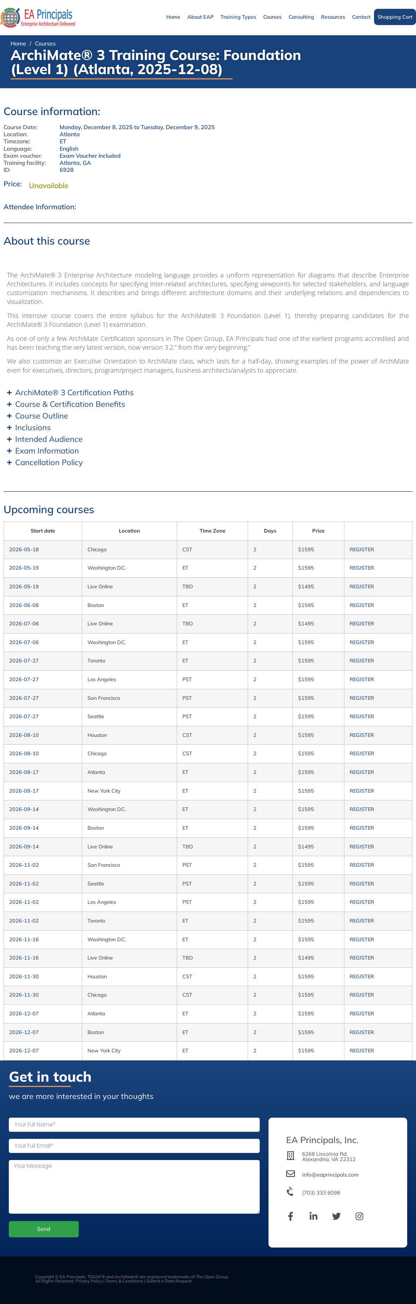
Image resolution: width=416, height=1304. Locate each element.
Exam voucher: (23, 155)
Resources (333, 17)
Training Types (238, 17)
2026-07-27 (24, 660)
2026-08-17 (24, 772)
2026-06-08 (24, 605)
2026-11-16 (24, 939)
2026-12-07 (24, 1013)
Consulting (301, 17)
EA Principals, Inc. (322, 1139)
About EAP (200, 17)
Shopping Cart (395, 17)
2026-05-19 (24, 568)
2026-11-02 (24, 865)
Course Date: (20, 127)
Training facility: (25, 163)
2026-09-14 (24, 809)
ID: (7, 170)
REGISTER (362, 549)
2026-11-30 (24, 976)
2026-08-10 (24, 735)
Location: (16, 134)
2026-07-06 (24, 623)
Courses (272, 17)
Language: (18, 148)
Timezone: (17, 141)
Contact (361, 17)
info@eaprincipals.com (330, 1174)
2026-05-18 (24, 549)
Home (173, 17)
